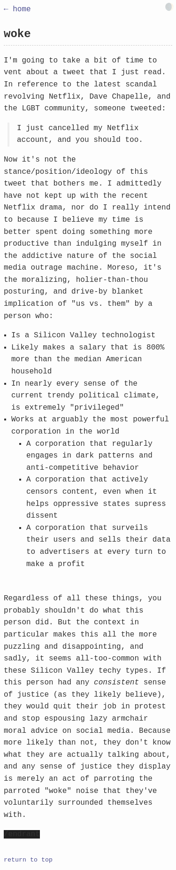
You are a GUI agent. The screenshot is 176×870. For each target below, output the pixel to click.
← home (17, 9)
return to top (28, 860)
